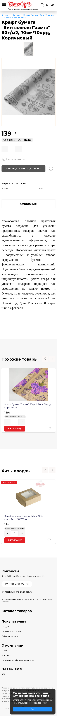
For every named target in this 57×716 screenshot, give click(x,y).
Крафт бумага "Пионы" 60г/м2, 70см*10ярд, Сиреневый (27, 406)
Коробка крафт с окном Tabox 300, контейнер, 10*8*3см (23, 518)
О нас (4, 650)
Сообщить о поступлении (23, 168)
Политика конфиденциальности (18, 660)
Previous (45, 359)
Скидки (5, 626)
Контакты (6, 655)
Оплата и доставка (11, 631)
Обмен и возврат (10, 636)
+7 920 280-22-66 (17, 584)
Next (52, 359)
